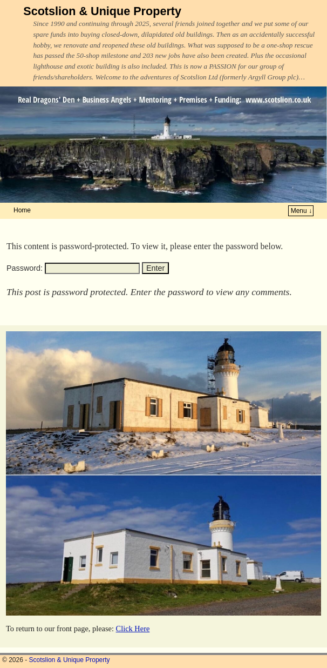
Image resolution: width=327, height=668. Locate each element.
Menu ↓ (301, 211)
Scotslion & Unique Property (102, 11)
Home (22, 210)
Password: (73, 268)
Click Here (133, 628)
